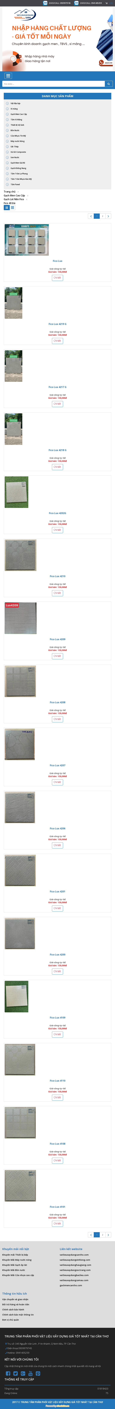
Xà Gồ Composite (16, 152)
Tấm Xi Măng (14, 119)
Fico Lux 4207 (57, 765)
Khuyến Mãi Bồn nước (13, 1270)
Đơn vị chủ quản (10, 1319)
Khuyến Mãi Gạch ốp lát (14, 1265)
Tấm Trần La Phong (17, 173)
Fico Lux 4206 (57, 828)
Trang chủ (9, 191)
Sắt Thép (12, 146)
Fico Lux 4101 (57, 1206)
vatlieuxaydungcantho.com (74, 1254)
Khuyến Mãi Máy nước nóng (16, 1259)
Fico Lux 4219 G (57, 324)
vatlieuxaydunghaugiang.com (75, 1265)
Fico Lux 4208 (57, 702)
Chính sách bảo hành (13, 1309)
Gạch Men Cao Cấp (16, 114)
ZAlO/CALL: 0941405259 (91, 3)
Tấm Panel (13, 184)
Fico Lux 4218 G (57, 450)
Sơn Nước (12, 157)
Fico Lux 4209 (57, 639)
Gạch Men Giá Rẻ (15, 163)
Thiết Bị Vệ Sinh (15, 125)
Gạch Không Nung (16, 168)
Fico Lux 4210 (57, 576)
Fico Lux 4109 (57, 1017)
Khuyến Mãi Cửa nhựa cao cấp (18, 1275)
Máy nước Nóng (15, 141)
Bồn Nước (12, 130)
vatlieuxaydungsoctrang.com (75, 1270)
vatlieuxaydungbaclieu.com (74, 1275)
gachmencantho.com (71, 1285)
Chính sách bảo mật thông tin (18, 1314)
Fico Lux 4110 (57, 1080)
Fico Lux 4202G (57, 513)
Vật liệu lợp (13, 103)
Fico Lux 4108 (57, 1143)
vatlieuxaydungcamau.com (74, 1280)
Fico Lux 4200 (57, 954)
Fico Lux (57, 261)
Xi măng (12, 108)
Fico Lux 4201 (57, 891)
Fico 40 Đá (9, 203)
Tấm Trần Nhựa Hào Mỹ (19, 179)
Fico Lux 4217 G (57, 387)
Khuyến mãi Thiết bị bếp (15, 1254)
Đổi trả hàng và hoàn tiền (15, 1304)
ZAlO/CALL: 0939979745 (60, 3)
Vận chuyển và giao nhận (15, 1299)
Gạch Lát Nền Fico (14, 199)
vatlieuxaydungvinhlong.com (75, 1259)
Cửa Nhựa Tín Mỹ (16, 136)
